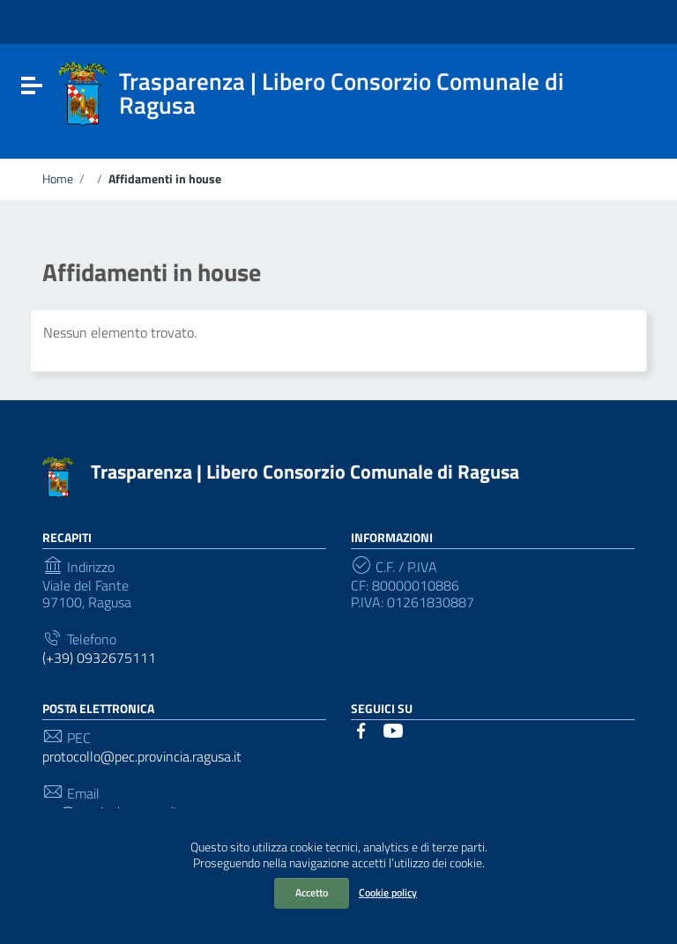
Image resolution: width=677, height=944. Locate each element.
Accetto (311, 892)
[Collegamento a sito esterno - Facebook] (361, 729)
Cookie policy (388, 892)
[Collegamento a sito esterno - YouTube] (393, 729)
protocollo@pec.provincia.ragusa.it (142, 756)
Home (57, 179)
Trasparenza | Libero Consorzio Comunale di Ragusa (305, 472)
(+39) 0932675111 (99, 658)
